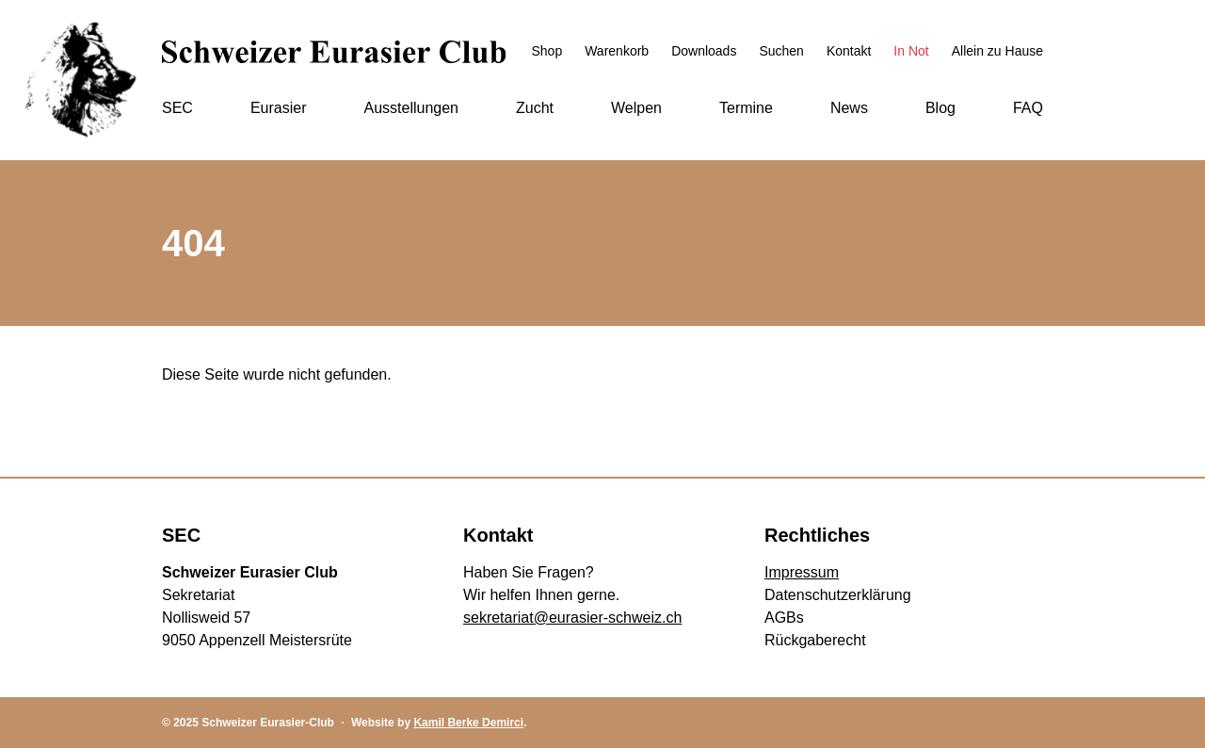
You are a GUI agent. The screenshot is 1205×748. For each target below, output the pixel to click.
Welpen (636, 108)
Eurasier (278, 108)
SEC (177, 108)
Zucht (535, 108)
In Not (910, 50)
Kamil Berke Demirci (468, 722)
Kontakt (849, 50)
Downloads (703, 50)
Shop (546, 50)
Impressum (801, 572)
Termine (746, 108)
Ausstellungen (410, 108)
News (849, 108)
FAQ (1028, 108)
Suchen (781, 50)
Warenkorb (617, 50)
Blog (940, 108)
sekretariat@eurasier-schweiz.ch (572, 618)
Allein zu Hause (997, 50)
